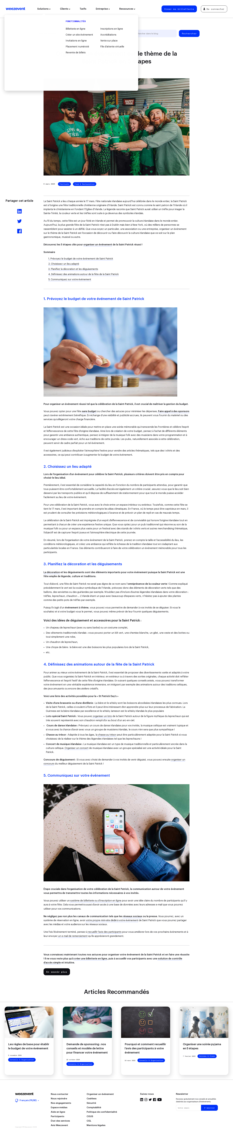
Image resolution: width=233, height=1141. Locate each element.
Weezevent (15, 9)
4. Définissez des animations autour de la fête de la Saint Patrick (83, 274)
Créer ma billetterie (179, 9)
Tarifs (83, 9)
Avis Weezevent (59, 1125)
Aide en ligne (58, 1112)
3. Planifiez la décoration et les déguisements (73, 269)
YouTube (159, 1099)
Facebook (154, 1099)
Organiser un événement (100, 1094)
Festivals (64, 184)
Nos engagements (61, 1103)
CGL (89, 1121)
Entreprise (103, 9)
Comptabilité (94, 1107)
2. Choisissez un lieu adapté (63, 264)
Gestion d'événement (73, 33)
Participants (57, 1116)
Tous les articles (47, 33)
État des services (60, 1121)
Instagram (145, 1099)
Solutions (44, 9)
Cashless (91, 1099)
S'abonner (209, 1108)
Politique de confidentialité (102, 1112)
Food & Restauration (85, 184)
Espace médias (59, 1107)
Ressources (127, 9)
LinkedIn (141, 1099)
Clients (65, 9)
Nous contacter (59, 1094)
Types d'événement (100, 33)
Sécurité (91, 1103)
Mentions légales (96, 1125)
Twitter (150, 1099)
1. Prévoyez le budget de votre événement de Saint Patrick (80, 259)
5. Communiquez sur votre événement (69, 279)
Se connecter (213, 9)
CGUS (90, 1116)
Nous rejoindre (59, 1099)
